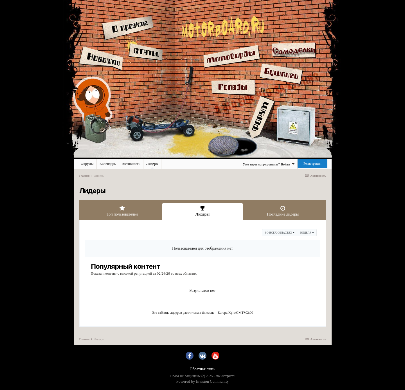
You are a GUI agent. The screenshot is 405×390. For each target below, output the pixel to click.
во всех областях (280, 232)
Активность (131, 164)
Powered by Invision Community (202, 381)
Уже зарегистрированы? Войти (268, 164)
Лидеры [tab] (202, 210)
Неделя (307, 232)
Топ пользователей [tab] (122, 210)
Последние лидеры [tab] (283, 210)
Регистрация (312, 163)
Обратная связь (202, 369)
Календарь (108, 164)
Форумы (87, 164)
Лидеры (152, 165)
